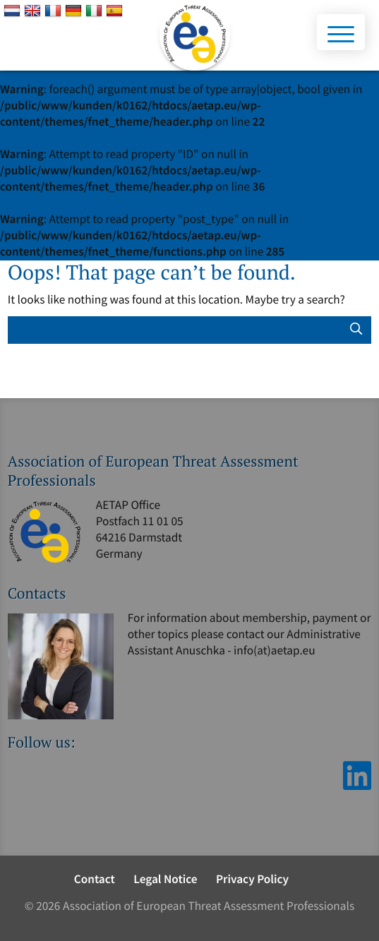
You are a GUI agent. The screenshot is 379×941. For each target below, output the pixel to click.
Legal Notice (165, 879)
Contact (94, 879)
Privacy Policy (252, 879)
